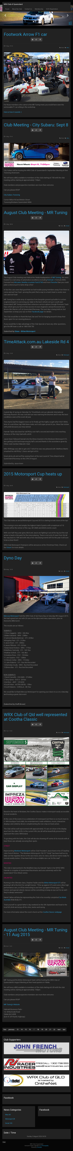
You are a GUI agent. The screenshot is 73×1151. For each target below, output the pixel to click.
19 (42, 1029)
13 (17, 1029)
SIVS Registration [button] (52, 9)
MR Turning (56, 277)
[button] (5, 15)
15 (26, 1029)
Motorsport (66, 355)
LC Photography (44, 1145)
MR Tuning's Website (12, 1004)
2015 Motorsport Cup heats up (33, 473)
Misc (68, 47)
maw (4, 1142)
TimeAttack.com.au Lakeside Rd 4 (36, 341)
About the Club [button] (17, 9)
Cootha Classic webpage (52, 912)
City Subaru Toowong (12, 195)
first (5, 1029)
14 (22, 1029)
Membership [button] (39, 9)
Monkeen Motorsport (22, 851)
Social (67, 226)
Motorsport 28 (10, 1119)
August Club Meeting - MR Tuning (35, 212)
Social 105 (8, 1123)
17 (34, 1029)
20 (46, 1029)
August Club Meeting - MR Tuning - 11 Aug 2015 (35, 932)
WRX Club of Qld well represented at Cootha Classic (35, 717)
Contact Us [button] (28, 9)
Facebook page (37, 312)
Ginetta (24, 282)
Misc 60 (8, 1115)
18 (38, 1029)
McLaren (17, 282)
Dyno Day (13, 557)
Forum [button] (7, 9)
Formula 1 (51, 280)
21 (50, 1029)
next (59, 1029)
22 (54, 1029)
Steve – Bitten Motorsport (25, 331)
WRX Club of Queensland (13, 4)
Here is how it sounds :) (13, 112)
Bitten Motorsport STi (52, 883)
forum (9, 547)
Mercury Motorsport (11, 616)
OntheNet (39, 1147)
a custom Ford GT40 (35, 282)
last (64, 1029)
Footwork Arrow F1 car (25, 34)
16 (30, 1029)
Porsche (54, 282)
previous (11, 1029)
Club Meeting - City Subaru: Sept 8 (36, 124)
